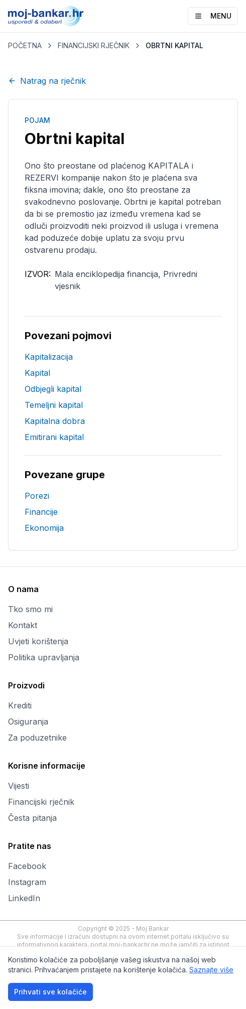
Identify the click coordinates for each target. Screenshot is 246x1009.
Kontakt (22, 625)
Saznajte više (211, 969)
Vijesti (18, 786)
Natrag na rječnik (47, 81)
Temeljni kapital (54, 405)
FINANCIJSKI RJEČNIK (94, 45)
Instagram (27, 882)
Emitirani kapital (54, 437)
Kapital (37, 373)
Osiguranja (28, 721)
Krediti (20, 705)
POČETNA (25, 45)
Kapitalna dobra (55, 421)
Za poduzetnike (37, 738)
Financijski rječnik (41, 802)
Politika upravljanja (43, 657)
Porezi (37, 496)
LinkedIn (24, 898)
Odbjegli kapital (53, 389)
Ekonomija (44, 528)
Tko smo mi (30, 609)
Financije (41, 512)
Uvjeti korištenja (38, 641)
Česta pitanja (32, 818)
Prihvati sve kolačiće (50, 991)
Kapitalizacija (49, 357)
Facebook (27, 866)
